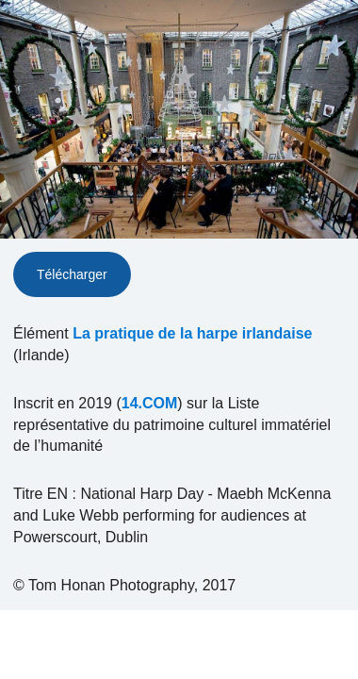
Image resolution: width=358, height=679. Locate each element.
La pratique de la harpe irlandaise (192, 333)
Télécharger (72, 274)
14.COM (150, 403)
